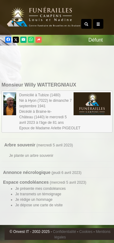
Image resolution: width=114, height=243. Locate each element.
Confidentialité (64, 232)
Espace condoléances (26, 182)
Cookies (85, 232)
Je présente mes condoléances (40, 188)
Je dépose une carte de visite (39, 205)
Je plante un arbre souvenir (31, 155)
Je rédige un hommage (34, 199)
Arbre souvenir (19, 144)
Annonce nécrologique (26, 172)
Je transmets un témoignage (38, 194)
